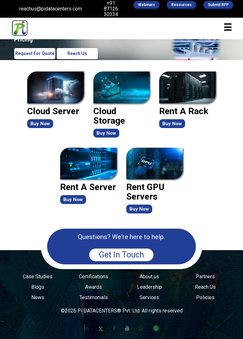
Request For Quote (34, 53)
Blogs (37, 287)
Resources (181, 5)
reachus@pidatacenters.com (50, 9)
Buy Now (40, 123)
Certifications (93, 277)
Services (149, 297)
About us (149, 277)
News (37, 297)
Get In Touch (121, 254)
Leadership (149, 287)
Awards (93, 287)
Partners (205, 277)
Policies (205, 297)
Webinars (146, 5)
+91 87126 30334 (111, 8)
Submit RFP (218, 5)
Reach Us (77, 53)
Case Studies (38, 277)
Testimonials (93, 297)
